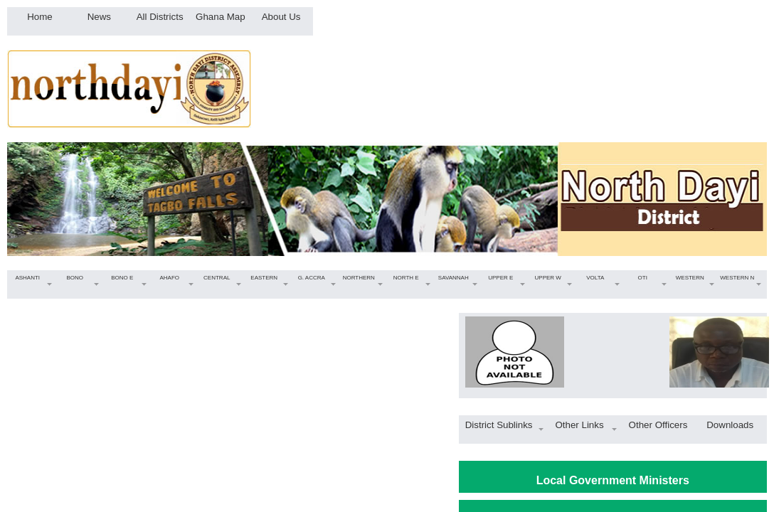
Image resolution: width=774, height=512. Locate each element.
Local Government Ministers (612, 480)
